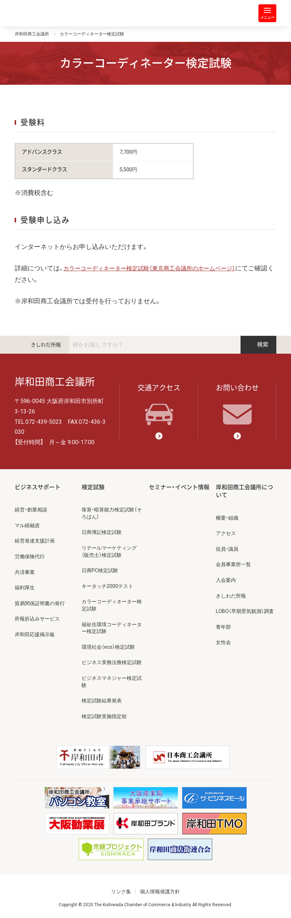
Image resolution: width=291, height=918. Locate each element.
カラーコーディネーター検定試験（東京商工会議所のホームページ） (149, 268)
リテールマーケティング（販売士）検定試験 (109, 551)
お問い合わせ (237, 404)
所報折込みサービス (37, 619)
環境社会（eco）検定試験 (108, 647)
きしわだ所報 (46, 345)
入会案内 (226, 580)
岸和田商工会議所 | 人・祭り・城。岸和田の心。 (44, 13)
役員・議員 (227, 549)
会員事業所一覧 (233, 564)
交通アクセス (158, 404)
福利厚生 (25, 587)
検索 (258, 344)
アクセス (226, 533)
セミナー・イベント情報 (179, 487)
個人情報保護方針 (160, 891)
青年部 (223, 627)
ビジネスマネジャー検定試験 (112, 681)
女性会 (223, 642)
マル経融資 (27, 525)
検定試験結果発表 (102, 700)
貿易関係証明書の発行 (40, 603)
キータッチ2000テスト (107, 586)
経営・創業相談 (31, 509)
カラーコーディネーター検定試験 (112, 605)
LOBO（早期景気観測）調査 (245, 611)
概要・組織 (227, 518)
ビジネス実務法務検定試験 (112, 662)
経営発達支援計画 (35, 541)
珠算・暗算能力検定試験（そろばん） (112, 513)
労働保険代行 (30, 556)
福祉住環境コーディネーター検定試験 (112, 628)
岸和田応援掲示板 (35, 634)
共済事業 (25, 572)
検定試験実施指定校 (104, 716)
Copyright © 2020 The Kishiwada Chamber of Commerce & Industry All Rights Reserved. (145, 904)
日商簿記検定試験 (102, 532)
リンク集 (121, 891)
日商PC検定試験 (100, 570)
